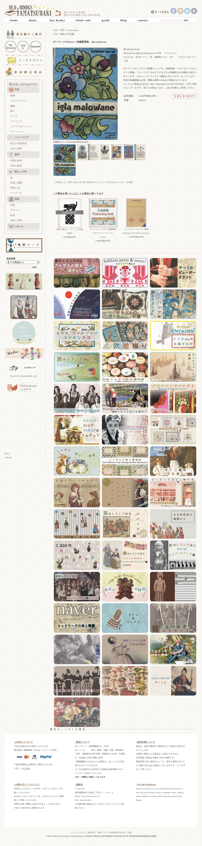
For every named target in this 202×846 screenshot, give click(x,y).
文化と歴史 (16, 148)
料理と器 (15, 187)
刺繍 (12, 95)
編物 (12, 105)
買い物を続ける (90, 182)
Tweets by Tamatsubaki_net (23, 376)
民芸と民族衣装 (18, 143)
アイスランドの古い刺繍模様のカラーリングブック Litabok (103, 233)
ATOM (8, 457)
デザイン (15, 210)
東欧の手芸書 (67, 34)
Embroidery (73, 30)
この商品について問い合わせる (67, 182)
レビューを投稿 (126, 182)
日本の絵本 (16, 165)
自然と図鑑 (16, 182)
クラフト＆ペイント (21, 126)
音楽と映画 (16, 220)
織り (12, 110)
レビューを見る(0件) (108, 182)
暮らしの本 (18, 172)
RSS (7, 453)
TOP (55, 30)
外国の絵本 (16, 160)
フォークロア (19, 137)
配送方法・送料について (98, 832)
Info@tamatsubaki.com (90, 796)
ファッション (17, 131)
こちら (27, 768)
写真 (12, 205)
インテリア (16, 193)
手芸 (14, 89)
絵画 (12, 215)
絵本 (14, 154)
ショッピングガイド (78, 832)
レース (13, 116)
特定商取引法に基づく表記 (121, 832)
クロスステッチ (18, 100)
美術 (14, 199)
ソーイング (16, 121)
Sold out (16, 226)
